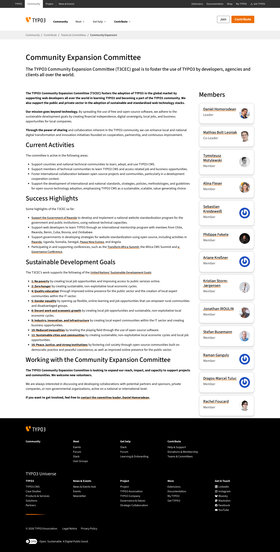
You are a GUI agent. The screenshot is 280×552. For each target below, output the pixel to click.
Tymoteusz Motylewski (212, 158)
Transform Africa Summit (124, 247)
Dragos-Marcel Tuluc (220, 378)
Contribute (243, 19)
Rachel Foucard (216, 401)
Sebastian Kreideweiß (212, 209)
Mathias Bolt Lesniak (220, 132)
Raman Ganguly (216, 355)
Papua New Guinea (93, 242)
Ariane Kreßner (215, 257)
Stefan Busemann (217, 332)
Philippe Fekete (216, 234)
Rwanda (36, 242)
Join (223, 19)
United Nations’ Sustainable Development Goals (123, 272)
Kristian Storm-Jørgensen (215, 283)
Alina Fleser (212, 183)
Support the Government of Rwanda (55, 218)
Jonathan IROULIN (218, 309)
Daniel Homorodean (219, 109)
